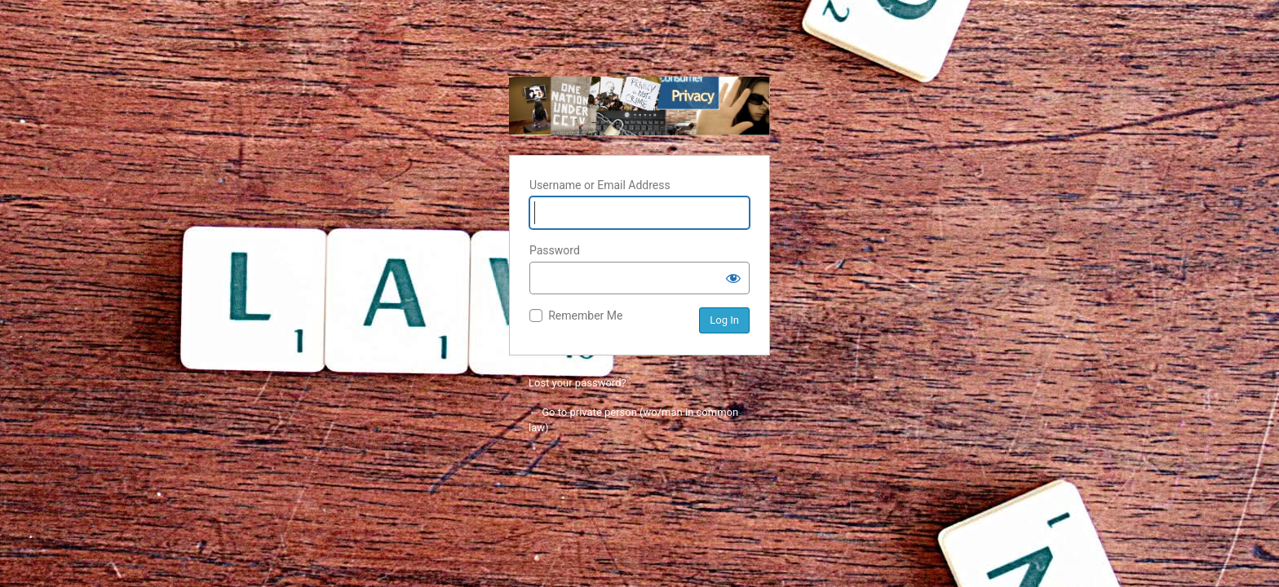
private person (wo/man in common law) (639, 106)
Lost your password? (577, 383)
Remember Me (585, 315)
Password (554, 250)
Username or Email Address (599, 185)
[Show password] (733, 278)
